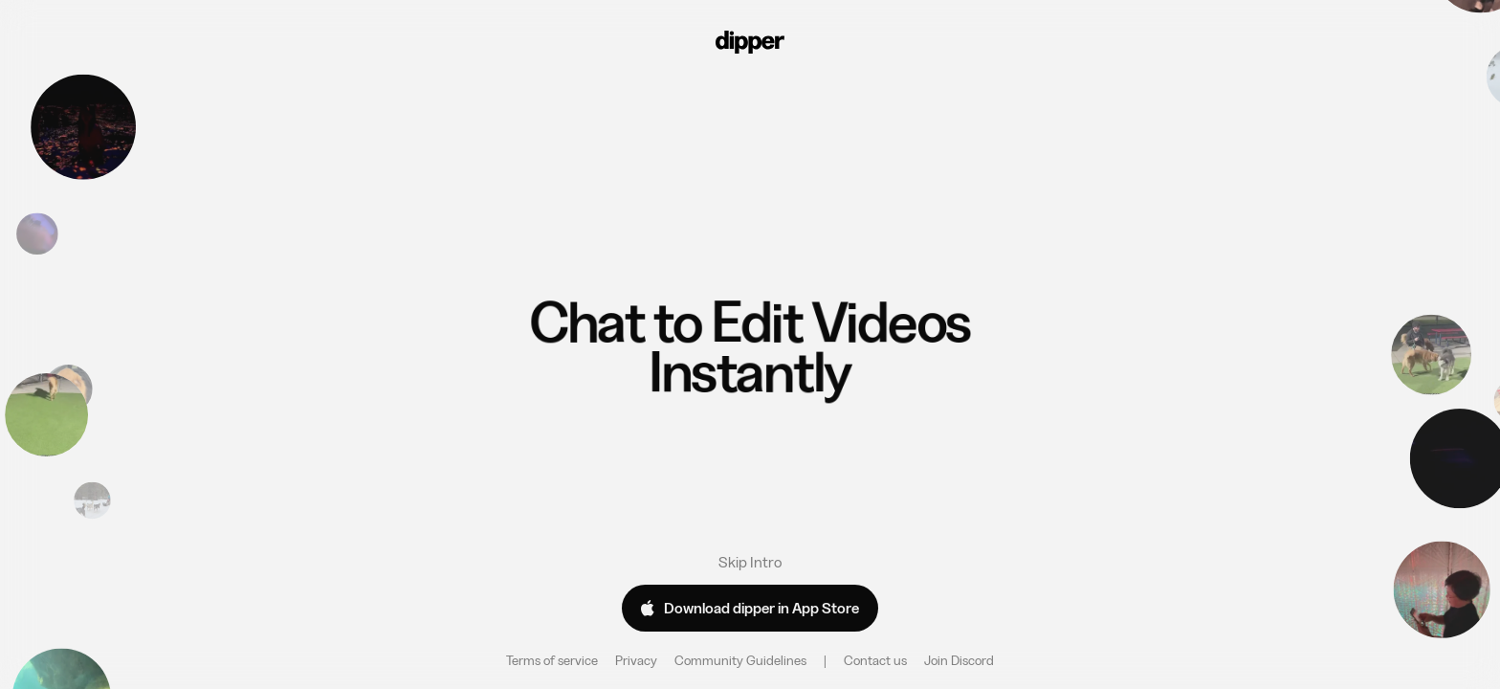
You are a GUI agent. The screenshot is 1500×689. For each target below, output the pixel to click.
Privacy (636, 660)
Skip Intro (750, 561)
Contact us (875, 660)
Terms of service (552, 660)
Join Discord (959, 660)
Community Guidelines (740, 660)
